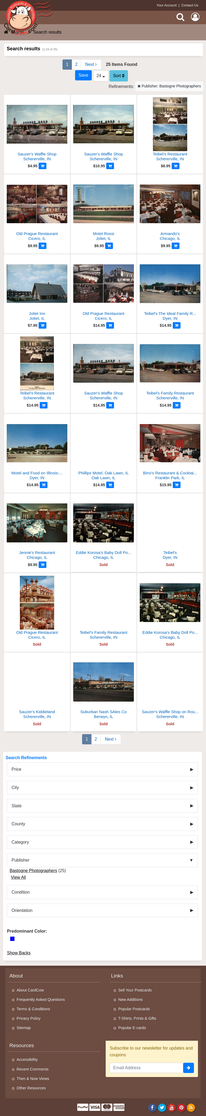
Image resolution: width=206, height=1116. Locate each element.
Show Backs (19, 953)
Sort (118, 75)
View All (18, 877)
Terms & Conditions (33, 1009)
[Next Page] (91, 64)
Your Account (167, 5)
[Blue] (12, 939)
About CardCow (30, 990)
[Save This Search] (83, 75)
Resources (21, 1045)
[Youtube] (171, 1107)
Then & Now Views (33, 1078)
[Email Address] (146, 1068)
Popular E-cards (132, 1028)
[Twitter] (162, 1107)
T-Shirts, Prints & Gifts (137, 1018)
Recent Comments (33, 1069)
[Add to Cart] (42, 166)
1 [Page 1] (67, 64)
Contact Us (189, 5)
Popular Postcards (134, 1009)
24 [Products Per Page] (101, 75)
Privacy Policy (29, 1018)
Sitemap (24, 1028)
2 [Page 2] (76, 64)
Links (117, 976)
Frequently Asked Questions (41, 999)
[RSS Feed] (191, 1107)
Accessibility (27, 1059)
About (16, 976)
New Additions (130, 999)
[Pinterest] (181, 1107)
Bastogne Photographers (33, 870)
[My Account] (195, 17)
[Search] (180, 17)
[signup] (188, 1068)
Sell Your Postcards (135, 990)
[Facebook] (152, 1107)
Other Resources (31, 1088)
